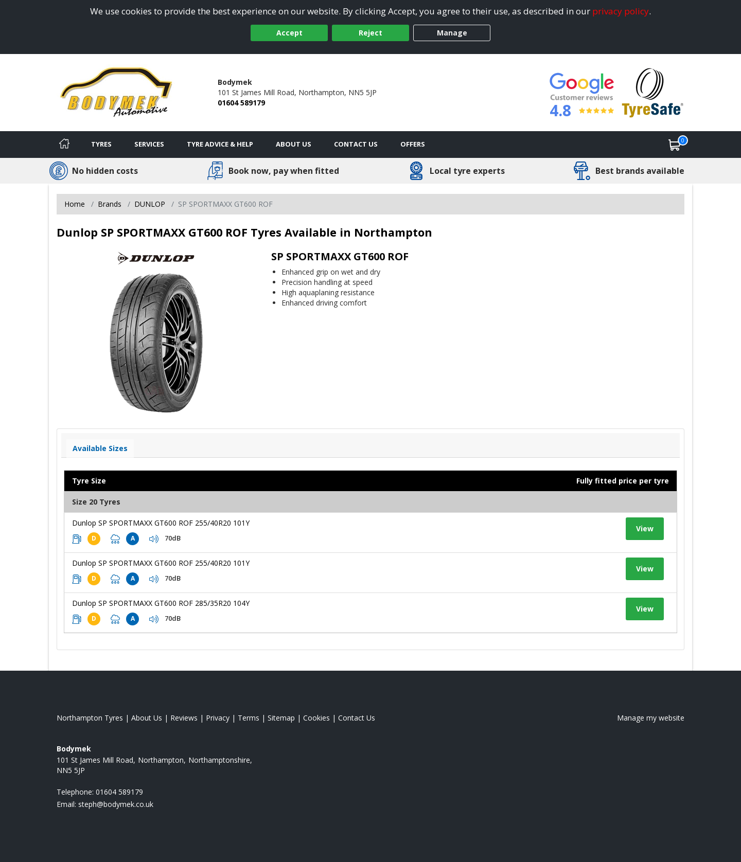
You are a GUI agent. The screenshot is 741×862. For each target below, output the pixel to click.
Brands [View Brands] (109, 204)
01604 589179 (241, 102)
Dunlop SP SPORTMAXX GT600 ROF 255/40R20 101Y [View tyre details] (161, 523)
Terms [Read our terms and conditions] (248, 718)
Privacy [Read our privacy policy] (218, 718)
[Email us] (115, 804)
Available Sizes (100, 448)
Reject (370, 33)
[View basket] (674, 144)
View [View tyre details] (645, 528)
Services (149, 144)
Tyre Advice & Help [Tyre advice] (220, 144)
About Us (293, 144)
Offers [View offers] (412, 144)
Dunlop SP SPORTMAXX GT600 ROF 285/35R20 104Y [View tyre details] (161, 603)
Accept (289, 33)
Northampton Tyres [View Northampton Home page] (90, 718)
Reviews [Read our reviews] (184, 718)
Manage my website (650, 718)
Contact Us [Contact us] (356, 144)
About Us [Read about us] (146, 718)
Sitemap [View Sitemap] (281, 718)
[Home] (64, 144)
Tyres (101, 144)
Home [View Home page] (74, 204)
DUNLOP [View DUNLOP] (149, 204)
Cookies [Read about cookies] (316, 718)
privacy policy (620, 11)
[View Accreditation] (652, 92)
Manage (452, 33)
